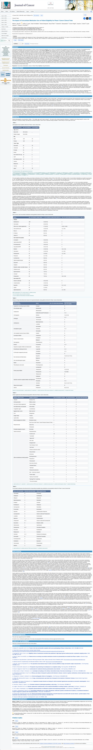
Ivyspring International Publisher (50, 746)
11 (63, 608)
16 (41, 597)
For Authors (12, 11)
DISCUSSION (6, 50)
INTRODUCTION (5, 47)
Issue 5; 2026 (4, 15)
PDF (85, 15)
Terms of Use (71, 747)
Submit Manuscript (20, 11)
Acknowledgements (6, 52)
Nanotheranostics (6, 70)
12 (50, 570)
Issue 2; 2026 (4, 22)
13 (23, 571)
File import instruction (34, 43)
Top (6, 46)
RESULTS (6, 49)
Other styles (20, 40)
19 (18, 611)
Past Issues (4, 29)
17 (68, 607)
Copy (15, 40)
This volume (36, 15)
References (5, 53)
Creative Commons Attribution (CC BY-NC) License (50, 743)
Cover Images (4, 33)
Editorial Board (4, 31)
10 (49, 570)
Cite (42, 15)
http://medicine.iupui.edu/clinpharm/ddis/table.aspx (74, 659)
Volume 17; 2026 (5, 26)
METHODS (5, 48)
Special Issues (4, 37)
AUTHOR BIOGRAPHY (6, 55)
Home (2, 11)
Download (27, 43)
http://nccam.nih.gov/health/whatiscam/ (54, 661)
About (6, 11)
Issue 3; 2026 (4, 20)
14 (40, 597)
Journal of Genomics (5, 67)
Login (27, 11)
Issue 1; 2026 (4, 24)
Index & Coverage (5, 35)
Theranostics (5, 65)
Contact (32, 11)
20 (49, 626)
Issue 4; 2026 (4, 18)
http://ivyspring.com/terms (69, 743)
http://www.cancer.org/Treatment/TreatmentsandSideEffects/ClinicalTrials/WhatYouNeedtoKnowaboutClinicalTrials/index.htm (38, 651)
